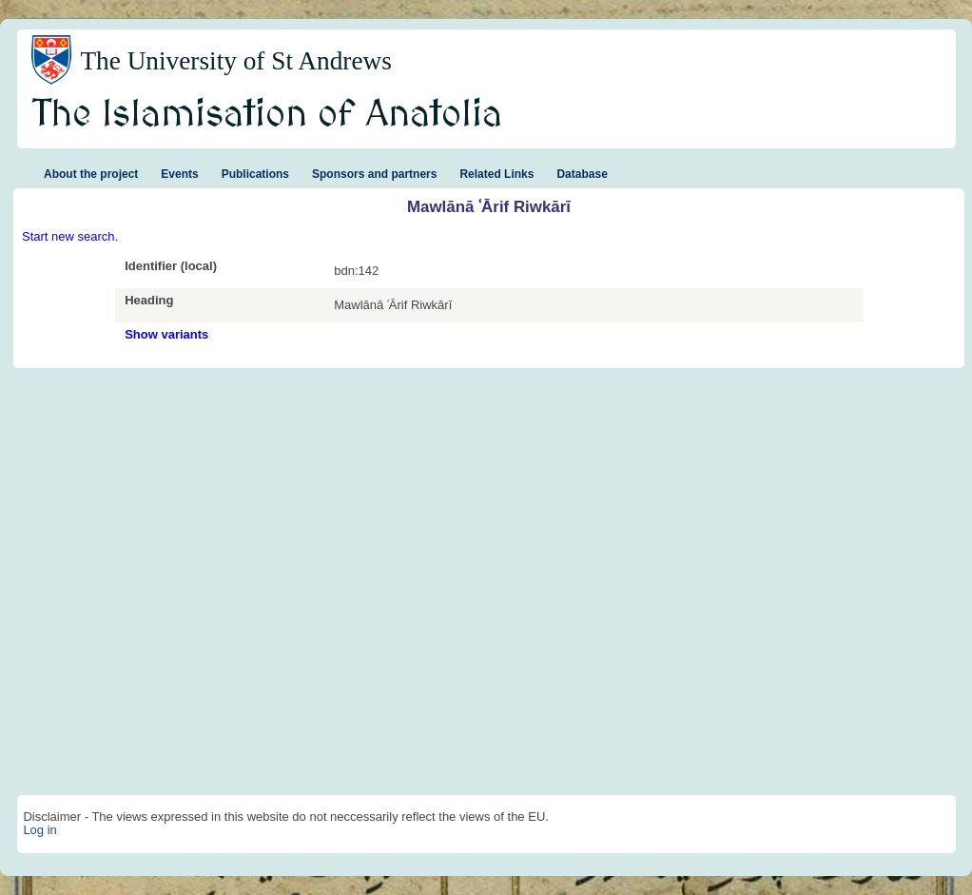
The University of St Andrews (236, 61)
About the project (91, 174)
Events (179, 174)
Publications (255, 174)
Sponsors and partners (374, 174)
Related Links (496, 174)
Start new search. (70, 236)
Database (581, 174)
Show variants (166, 334)
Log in (39, 830)
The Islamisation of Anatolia (267, 115)
